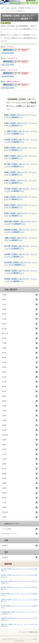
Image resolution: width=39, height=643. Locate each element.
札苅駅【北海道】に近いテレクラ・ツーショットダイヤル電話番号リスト (20, 198)
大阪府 (4, 411)
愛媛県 (4, 473)
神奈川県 (5, 333)
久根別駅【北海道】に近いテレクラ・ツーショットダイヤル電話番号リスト (20, 255)
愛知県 (4, 391)
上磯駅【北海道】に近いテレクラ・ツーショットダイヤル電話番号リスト (20, 239)
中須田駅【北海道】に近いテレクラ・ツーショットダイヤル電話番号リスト (20, 141)
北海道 (7, 8)
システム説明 (6, 529)
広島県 (4, 459)
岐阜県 (4, 396)
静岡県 (4, 401)
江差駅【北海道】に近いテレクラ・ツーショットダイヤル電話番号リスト (20, 124)
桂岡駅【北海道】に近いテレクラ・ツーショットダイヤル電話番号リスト (20, 149)
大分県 (4, 502)
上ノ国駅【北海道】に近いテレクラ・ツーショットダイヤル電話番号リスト (20, 132)
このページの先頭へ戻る (30, 632)
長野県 (4, 367)
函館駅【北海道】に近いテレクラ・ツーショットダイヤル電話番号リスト (20, 116)
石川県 (4, 382)
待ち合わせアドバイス (9, 533)
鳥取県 (4, 440)
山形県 (4, 319)
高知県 (4, 478)
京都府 (4, 420)
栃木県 (4, 353)
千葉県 (4, 343)
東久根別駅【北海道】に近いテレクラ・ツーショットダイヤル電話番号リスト (20, 264)
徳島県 (4, 464)
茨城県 (4, 348)
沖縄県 (4, 517)
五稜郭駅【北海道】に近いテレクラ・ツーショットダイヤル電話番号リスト (20, 280)
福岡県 (4, 483)
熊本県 (4, 498)
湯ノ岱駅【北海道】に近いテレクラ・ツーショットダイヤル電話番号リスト (20, 165)
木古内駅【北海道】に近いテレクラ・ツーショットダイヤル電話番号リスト (20, 190)
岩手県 (4, 304)
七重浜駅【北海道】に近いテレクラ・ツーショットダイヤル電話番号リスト (20, 272)
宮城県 (4, 309)
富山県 (4, 377)
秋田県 (4, 314)
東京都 (4, 328)
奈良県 (4, 430)
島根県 (4, 444)
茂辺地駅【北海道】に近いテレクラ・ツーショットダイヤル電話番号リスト (20, 231)
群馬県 (4, 357)
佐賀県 (4, 488)
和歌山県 (5, 435)
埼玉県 (4, 338)
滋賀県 (4, 425)
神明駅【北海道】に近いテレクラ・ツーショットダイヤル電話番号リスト (20, 173)
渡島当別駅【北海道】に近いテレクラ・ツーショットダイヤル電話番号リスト (20, 223)
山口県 (4, 454)
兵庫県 (4, 415)
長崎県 (4, 493)
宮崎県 (4, 507)
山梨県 (4, 362)
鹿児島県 (5, 512)
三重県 (4, 406)
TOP (2, 8)
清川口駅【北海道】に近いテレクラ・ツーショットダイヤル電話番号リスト (20, 247)
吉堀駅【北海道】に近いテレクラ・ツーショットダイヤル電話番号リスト (20, 182)
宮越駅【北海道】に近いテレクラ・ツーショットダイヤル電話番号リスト (20, 157)
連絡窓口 (5, 557)
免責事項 (5, 545)
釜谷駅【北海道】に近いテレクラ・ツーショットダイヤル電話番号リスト (20, 214)
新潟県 (4, 372)
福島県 (4, 324)
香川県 (4, 469)
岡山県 (4, 449)
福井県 (4, 386)
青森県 (4, 299)
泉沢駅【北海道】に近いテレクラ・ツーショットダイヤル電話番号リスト (20, 206)
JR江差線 (13, 8)
